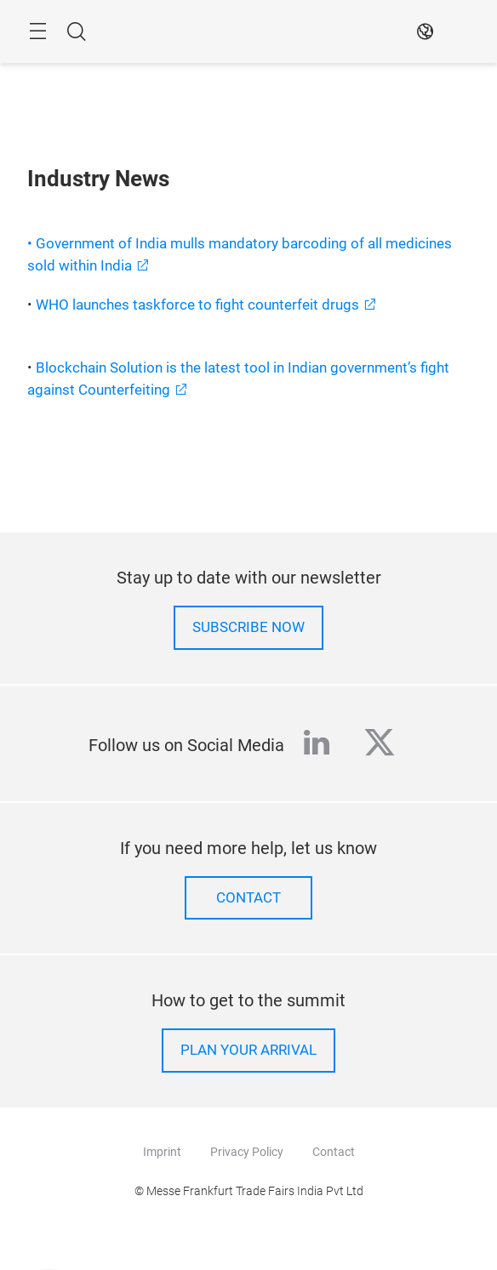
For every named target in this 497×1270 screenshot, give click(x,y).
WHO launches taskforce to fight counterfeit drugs (197, 305)
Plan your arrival (248, 1050)
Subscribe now (248, 627)
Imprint (162, 1152)
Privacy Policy (246, 1152)
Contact (248, 898)
